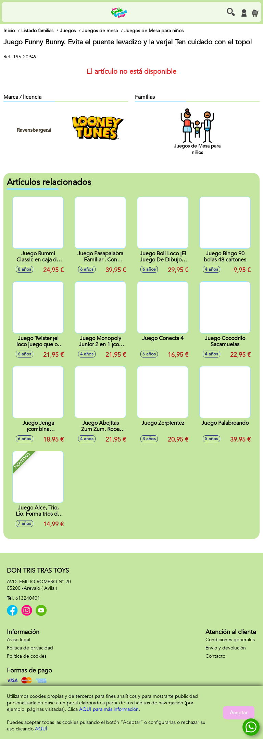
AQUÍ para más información (109, 709)
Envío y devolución (225, 648)
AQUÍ (41, 729)
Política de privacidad (30, 648)
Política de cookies (27, 656)
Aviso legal (18, 639)
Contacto (215, 656)
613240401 (27, 598)
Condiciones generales (230, 639)
